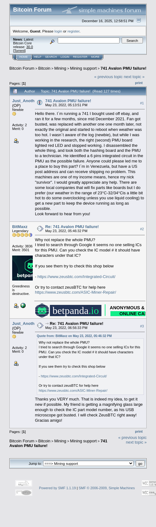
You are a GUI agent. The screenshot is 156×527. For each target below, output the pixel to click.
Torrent (19, 50)
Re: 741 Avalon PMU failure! (72, 226)
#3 (142, 326)
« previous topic (108, 76)
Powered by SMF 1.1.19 (57, 488)
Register (80, 56)
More (95, 56)
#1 (142, 103)
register (73, 31)
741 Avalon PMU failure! (123, 68)
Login (65, 56)
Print (139, 83)
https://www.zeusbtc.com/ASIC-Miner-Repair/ (75, 292)
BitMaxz (19, 226)
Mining (60, 68)
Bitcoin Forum (21, 68)
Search (51, 56)
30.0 (29, 47)
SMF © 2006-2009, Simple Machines (107, 488)
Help (37, 56)
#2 (142, 229)
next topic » (134, 76)
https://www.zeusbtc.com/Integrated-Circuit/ (76, 276)
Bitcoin (44, 68)
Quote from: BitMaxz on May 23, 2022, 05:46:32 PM (74, 336)
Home (23, 56)
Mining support (83, 68)
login (58, 31)
